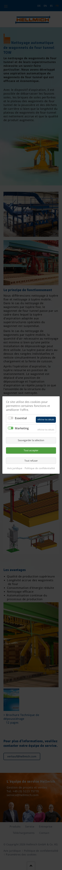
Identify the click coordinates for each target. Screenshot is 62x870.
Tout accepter (31, 450)
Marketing (22, 428)
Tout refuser (31, 460)
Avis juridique (14, 468)
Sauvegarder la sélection (31, 440)
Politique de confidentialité (40, 468)
